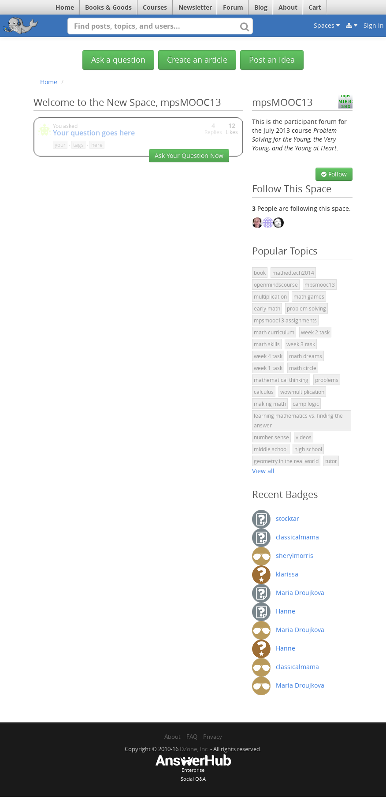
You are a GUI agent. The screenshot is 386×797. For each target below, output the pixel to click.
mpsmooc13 (319, 284)
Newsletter (195, 7)
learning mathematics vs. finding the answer (298, 420)
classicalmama (297, 536)
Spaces (327, 25)
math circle (302, 367)
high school (308, 449)
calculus (264, 391)
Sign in (374, 25)
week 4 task (268, 355)
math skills (267, 344)
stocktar (287, 518)
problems (326, 379)
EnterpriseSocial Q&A (193, 769)
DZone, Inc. (194, 749)
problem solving (306, 308)
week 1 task (268, 367)
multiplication (270, 296)
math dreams (305, 355)
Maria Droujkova (300, 592)
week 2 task (315, 332)
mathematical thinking (281, 379)
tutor (331, 460)
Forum (233, 7)
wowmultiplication (302, 391)
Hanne (285, 610)
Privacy (212, 737)
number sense (271, 437)
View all (263, 471)
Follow (334, 174)
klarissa (287, 573)
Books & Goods (108, 7)
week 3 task (300, 344)
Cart (314, 7)
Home (65, 7)
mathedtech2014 (293, 272)
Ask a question (118, 60)
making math (270, 403)
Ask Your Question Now (189, 155)
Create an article (197, 60)
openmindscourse (276, 284)
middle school (271, 449)
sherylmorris (294, 555)
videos (304, 437)
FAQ (191, 737)
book (260, 272)
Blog (260, 7)
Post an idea (272, 60)
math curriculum (274, 332)
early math (267, 308)
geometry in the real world (286, 460)
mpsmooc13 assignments (285, 320)
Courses (155, 7)
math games (308, 296)
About (287, 7)
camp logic (306, 403)
